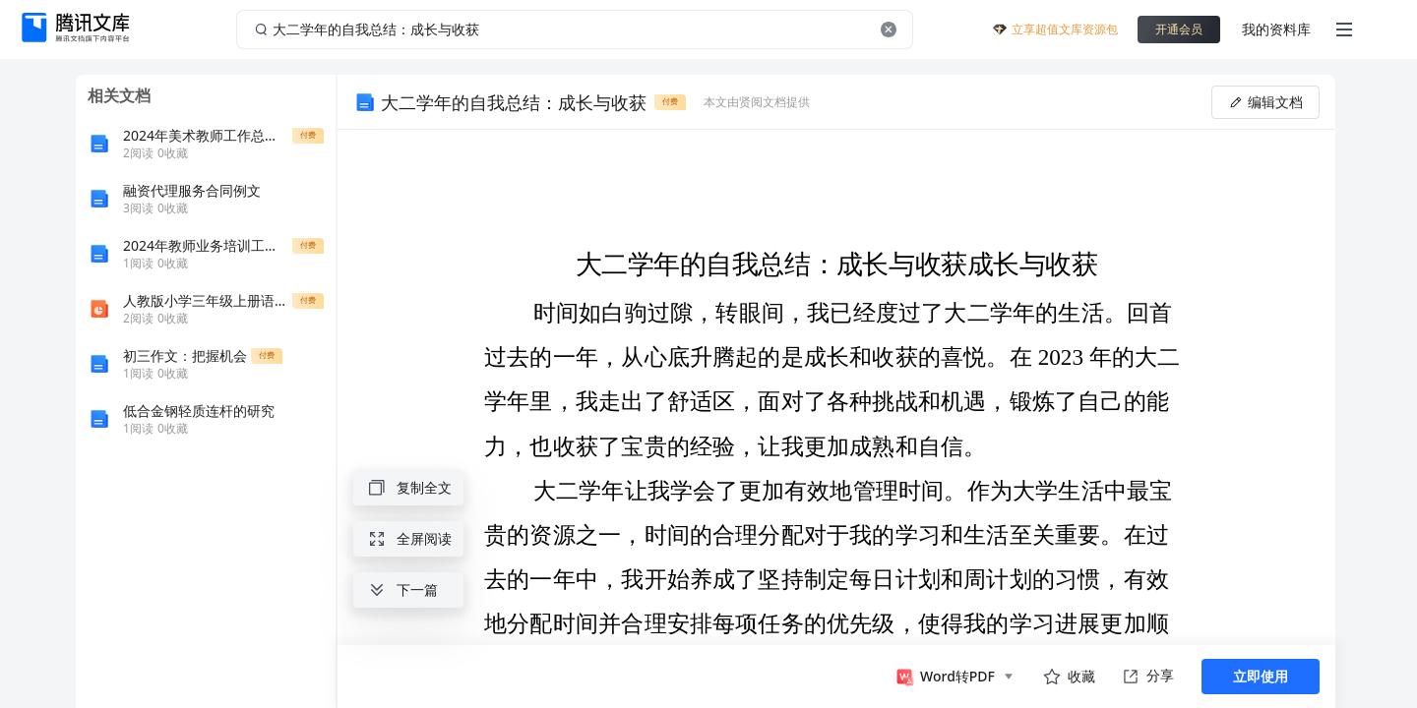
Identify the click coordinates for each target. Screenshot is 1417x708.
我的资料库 (1276, 29)
